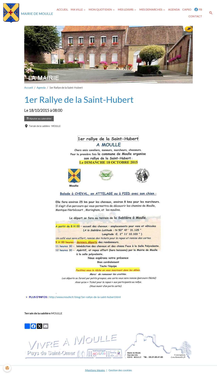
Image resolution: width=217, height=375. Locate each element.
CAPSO (186, 9)
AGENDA (174, 9)
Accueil (28, 87)
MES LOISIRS (126, 9)
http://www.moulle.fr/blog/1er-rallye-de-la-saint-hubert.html (85, 297)
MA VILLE (77, 9)
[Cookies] (7, 368)
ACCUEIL (62, 9)
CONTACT (195, 16)
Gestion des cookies (120, 370)
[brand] (26, 13)
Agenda (41, 87)
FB (198, 9)
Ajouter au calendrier (39, 118)
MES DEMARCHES (151, 9)
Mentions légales (95, 370)
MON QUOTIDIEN (100, 9)
